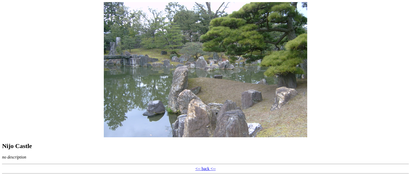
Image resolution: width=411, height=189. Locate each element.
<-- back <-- (205, 168)
